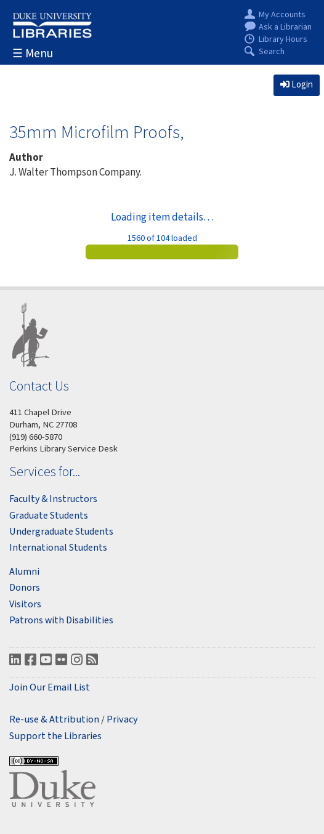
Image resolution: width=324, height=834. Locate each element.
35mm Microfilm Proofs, (96, 132)
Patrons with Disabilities (61, 620)
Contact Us (39, 386)
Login (296, 84)
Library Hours (283, 40)
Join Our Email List (49, 688)
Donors (24, 587)
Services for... (44, 471)
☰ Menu (32, 54)
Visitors (25, 604)
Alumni (24, 571)
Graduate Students (48, 515)
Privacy (122, 720)
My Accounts (282, 15)
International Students (58, 547)
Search (272, 52)
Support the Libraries (55, 736)
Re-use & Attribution (54, 720)
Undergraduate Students (61, 531)
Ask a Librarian (285, 27)
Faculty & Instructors (53, 499)
